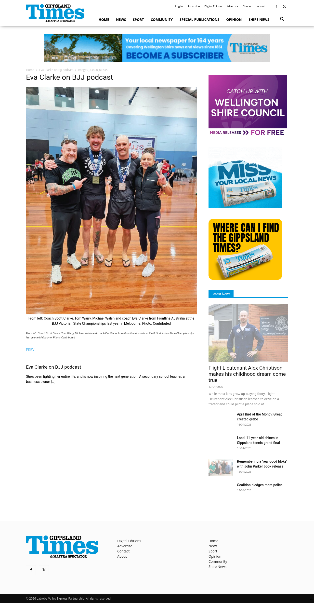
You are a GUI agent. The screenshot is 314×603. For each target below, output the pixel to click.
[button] (282, 19)
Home (104, 19)
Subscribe (193, 6)
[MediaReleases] (248, 135)
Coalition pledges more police (260, 485)
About (261, 6)
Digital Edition (213, 6)
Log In (179, 6)
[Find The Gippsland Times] (245, 278)
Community (162, 19)
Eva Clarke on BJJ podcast (56, 70)
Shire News (259, 19)
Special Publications (199, 19)
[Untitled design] (245, 206)
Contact (248, 6)
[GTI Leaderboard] (157, 48)
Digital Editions (129, 540)
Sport (138, 19)
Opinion (234, 19)
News (121, 19)
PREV (30, 350)
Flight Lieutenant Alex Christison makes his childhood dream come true (247, 374)
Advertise (232, 6)
